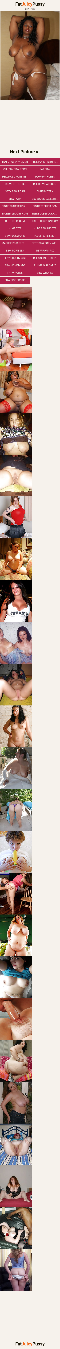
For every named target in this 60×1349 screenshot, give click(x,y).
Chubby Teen (45, 191)
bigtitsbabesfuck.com (16, 206)
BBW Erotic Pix (15, 184)
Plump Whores (45, 176)
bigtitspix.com (15, 221)
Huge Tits (15, 228)
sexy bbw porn (15, 191)
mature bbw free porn (16, 243)
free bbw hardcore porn (46, 184)
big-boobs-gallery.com (46, 198)
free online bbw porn (46, 258)
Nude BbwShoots (45, 228)
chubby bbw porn (15, 169)
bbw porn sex (15, 250)
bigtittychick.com (45, 206)
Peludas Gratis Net (15, 176)
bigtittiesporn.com (45, 221)
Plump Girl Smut (45, 235)
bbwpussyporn (15, 235)
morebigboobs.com (15, 213)
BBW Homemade (15, 265)
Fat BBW (45, 169)
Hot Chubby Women (15, 161)
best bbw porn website (46, 243)
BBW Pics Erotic (15, 280)
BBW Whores (45, 272)
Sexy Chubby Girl (15, 258)
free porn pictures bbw (46, 161)
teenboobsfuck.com (45, 213)
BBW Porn (15, 198)
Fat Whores (15, 272)
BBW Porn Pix (45, 250)
